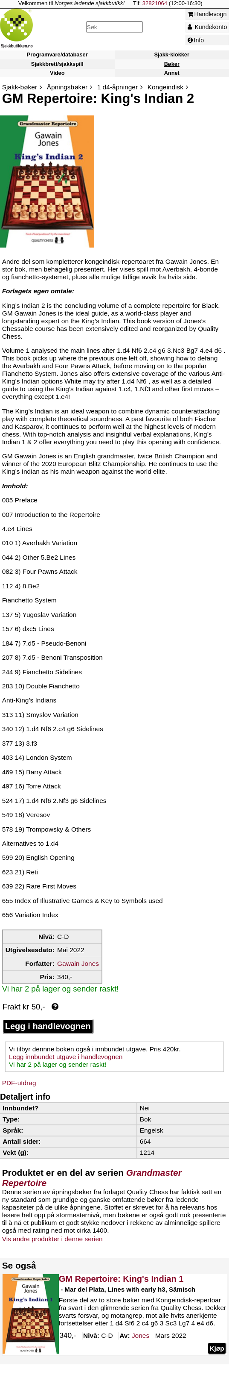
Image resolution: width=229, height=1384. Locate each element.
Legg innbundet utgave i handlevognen (65, 1056)
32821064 (154, 3)
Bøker (172, 64)
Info (196, 40)
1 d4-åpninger (117, 87)
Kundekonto (207, 27)
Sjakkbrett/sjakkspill (57, 64)
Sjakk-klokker (171, 55)
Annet (172, 73)
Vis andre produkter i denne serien (52, 1238)
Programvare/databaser (57, 55)
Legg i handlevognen (48, 1026)
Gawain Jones (78, 963)
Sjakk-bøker (19, 87)
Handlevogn (207, 14)
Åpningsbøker (67, 87)
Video (57, 73)
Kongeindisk (165, 87)
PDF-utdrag (19, 1082)
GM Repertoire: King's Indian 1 (120, 1279)
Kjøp (216, 1348)
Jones (140, 1336)
